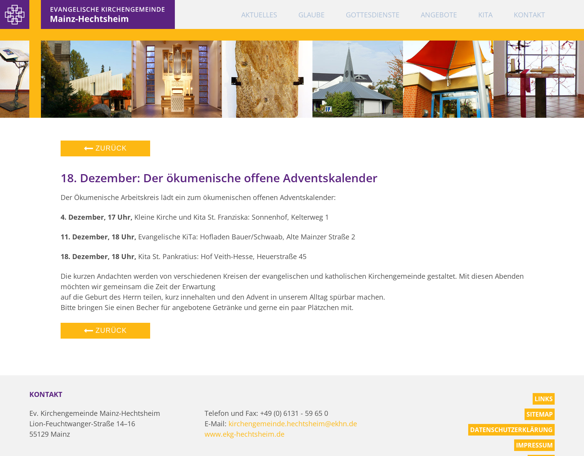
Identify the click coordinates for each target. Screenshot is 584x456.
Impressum (534, 445)
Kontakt (529, 14)
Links (544, 399)
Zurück (105, 148)
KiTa (485, 14)
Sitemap (539, 414)
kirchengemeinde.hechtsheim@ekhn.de (293, 423)
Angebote (439, 14)
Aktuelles (259, 14)
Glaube (311, 14)
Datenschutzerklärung (511, 429)
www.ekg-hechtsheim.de (244, 434)
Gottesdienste (372, 14)
